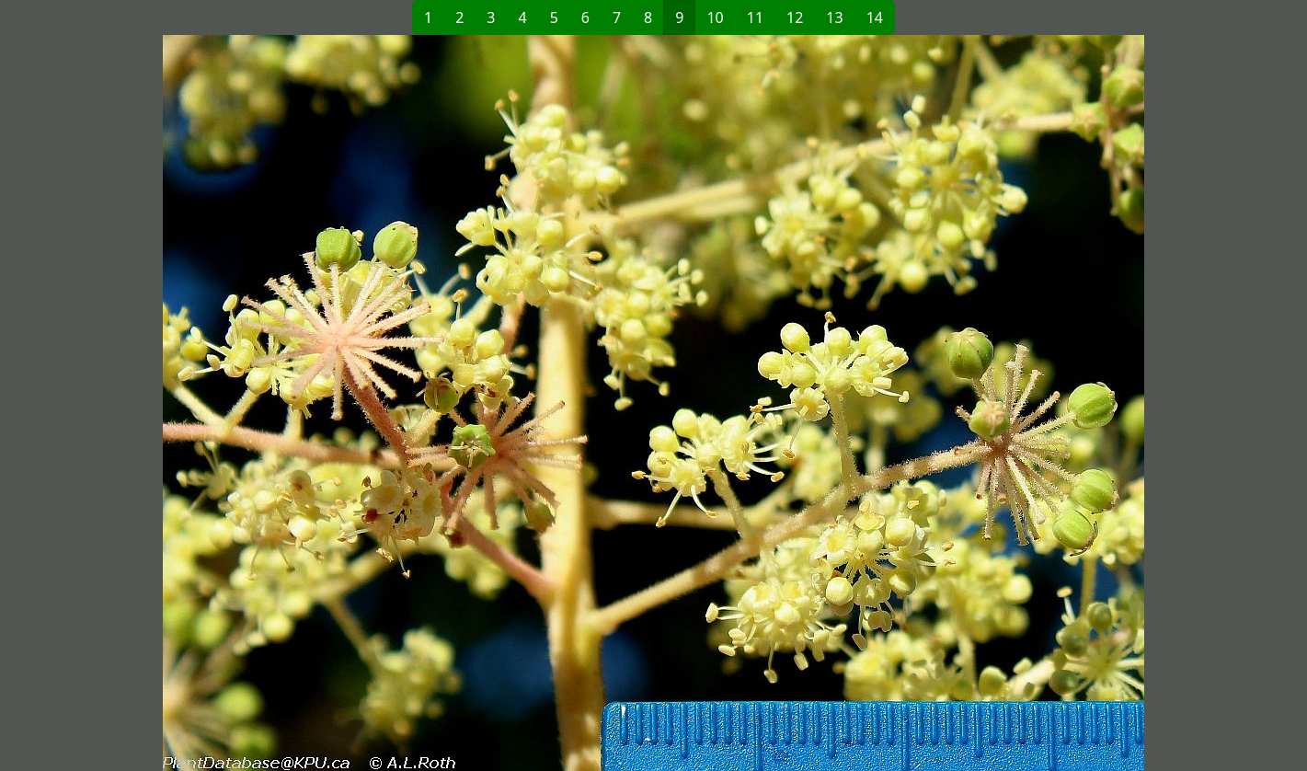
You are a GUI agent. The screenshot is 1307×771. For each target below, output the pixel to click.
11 (755, 17)
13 (834, 17)
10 (714, 17)
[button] (356, 403)
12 (794, 17)
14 (874, 17)
